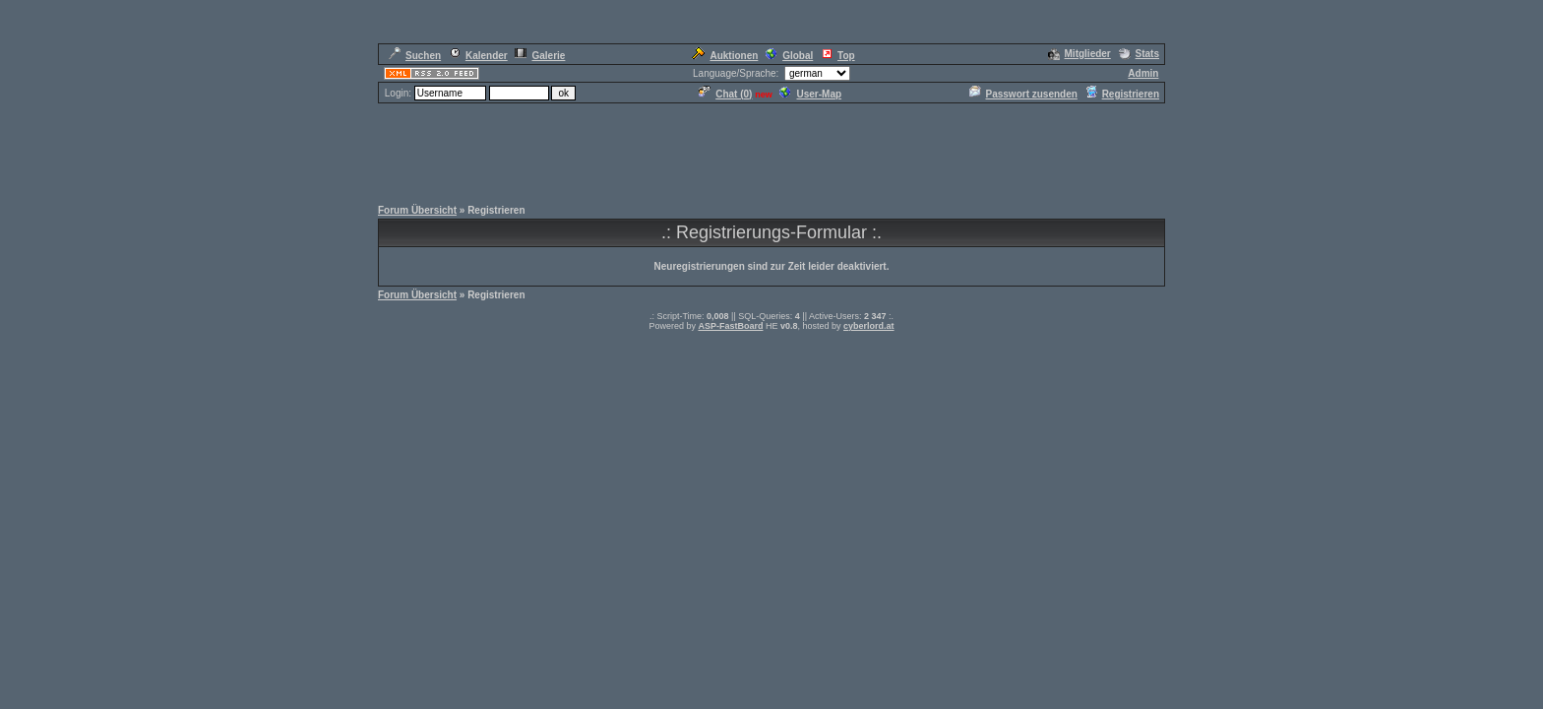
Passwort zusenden (1023, 94)
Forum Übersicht (417, 210)
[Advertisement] (771, 149)
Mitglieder (1079, 53)
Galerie (540, 55)
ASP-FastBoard (730, 326)
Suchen (415, 55)
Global (789, 55)
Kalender (478, 55)
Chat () (725, 94)
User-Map (810, 94)
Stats (1139, 53)
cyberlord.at (869, 326)
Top (838, 55)
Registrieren (1122, 94)
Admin (1143, 73)
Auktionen (725, 55)
